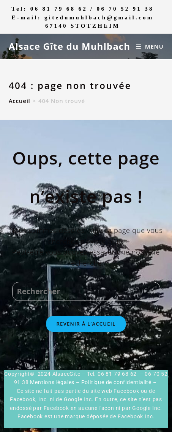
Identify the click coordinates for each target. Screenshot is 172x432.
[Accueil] (19, 100)
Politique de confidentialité (116, 382)
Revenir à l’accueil (85, 323)
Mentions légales (52, 382)
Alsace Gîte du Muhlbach (69, 46)
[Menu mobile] (150, 46)
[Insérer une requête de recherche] (86, 291)
